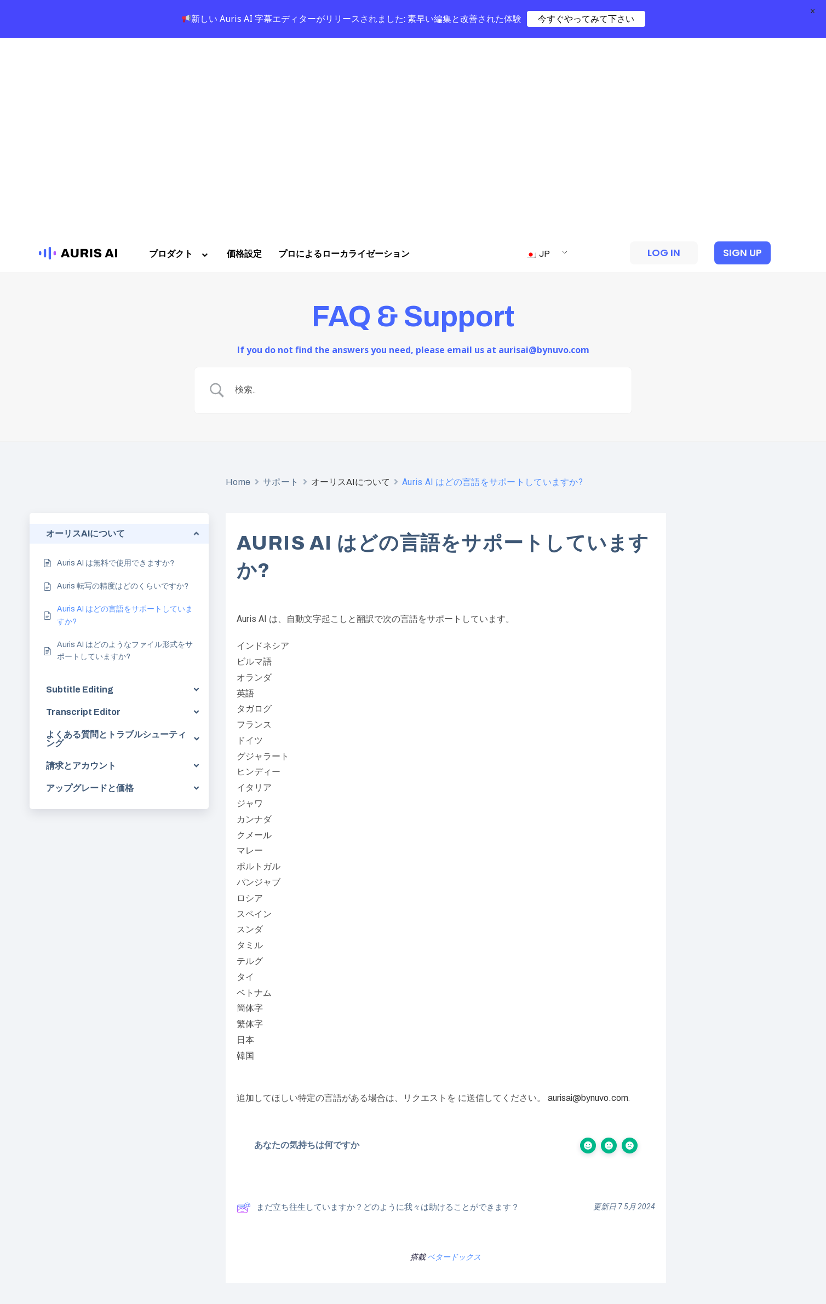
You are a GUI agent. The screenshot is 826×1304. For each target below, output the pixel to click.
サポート (281, 285)
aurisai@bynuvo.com (588, 901)
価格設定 (244, 56)
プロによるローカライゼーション (344, 56)
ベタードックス (454, 1060)
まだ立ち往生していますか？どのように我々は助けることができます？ (378, 1010)
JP (538, 56)
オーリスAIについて (350, 285)
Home (238, 285)
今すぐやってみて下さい (586, 19)
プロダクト (179, 56)
